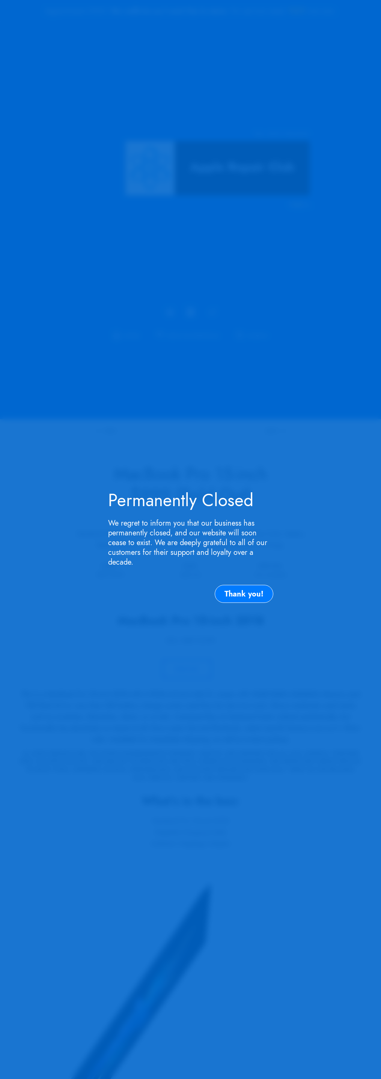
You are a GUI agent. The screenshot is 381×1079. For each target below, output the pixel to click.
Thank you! (244, 594)
